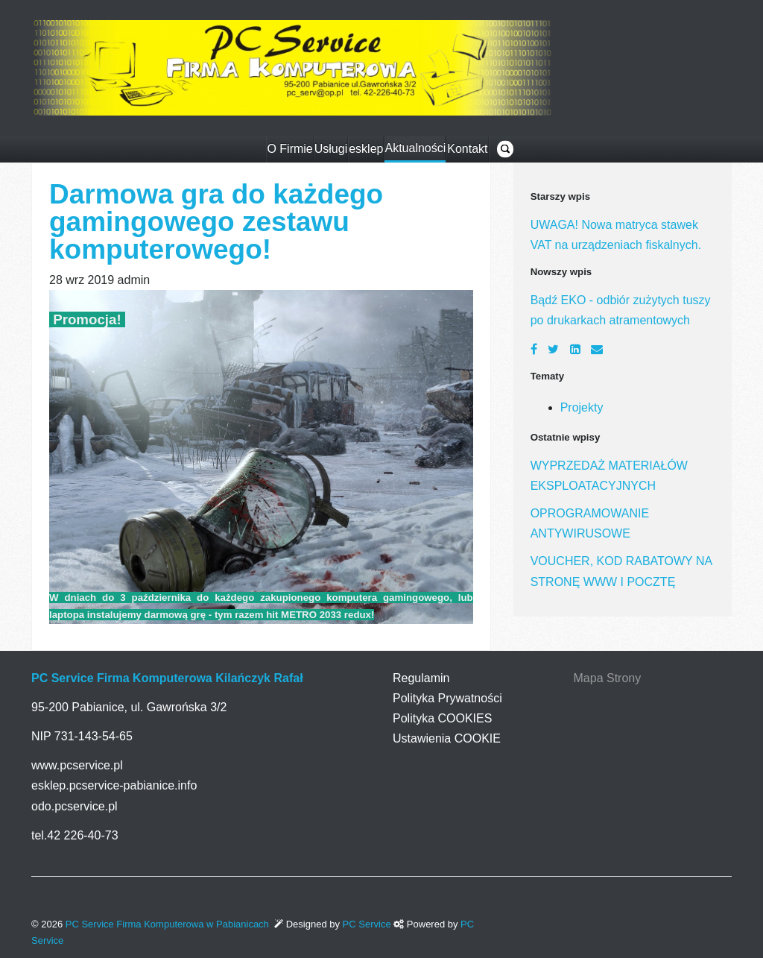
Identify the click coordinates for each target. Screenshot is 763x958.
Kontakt (467, 148)
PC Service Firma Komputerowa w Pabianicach (167, 924)
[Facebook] (534, 349)
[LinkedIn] (575, 349)
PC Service (368, 924)
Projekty (582, 407)
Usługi (330, 148)
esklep (366, 148)
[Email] (597, 349)
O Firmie (289, 148)
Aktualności (415, 148)
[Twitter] (553, 349)
